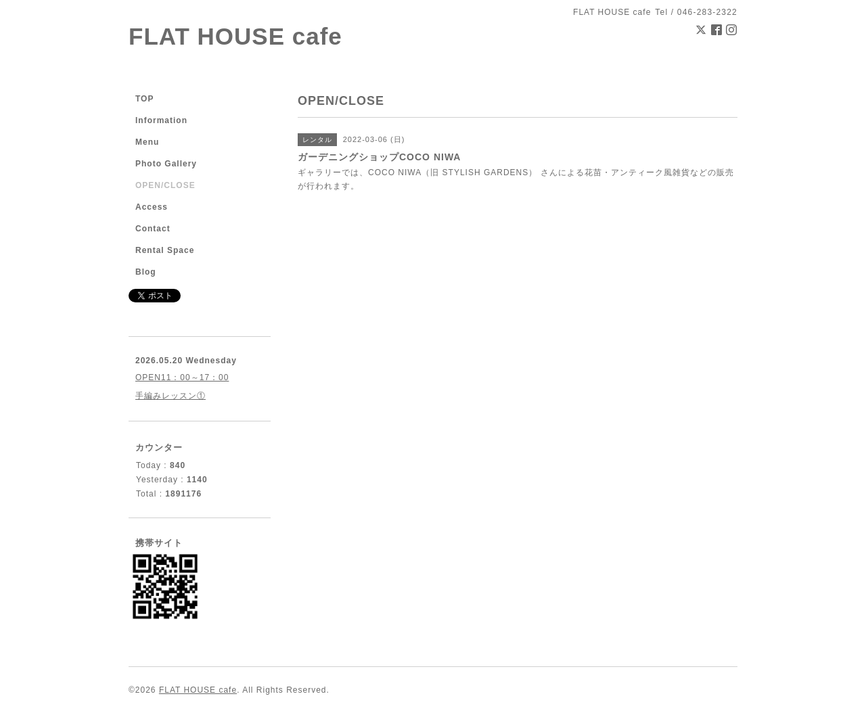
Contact (152, 228)
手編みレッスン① (170, 395)
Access (151, 207)
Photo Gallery (166, 163)
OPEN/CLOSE (165, 185)
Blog (145, 272)
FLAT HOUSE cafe (235, 36)
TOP (144, 99)
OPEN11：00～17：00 (182, 377)
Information (161, 120)
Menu (147, 142)
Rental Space (164, 250)
